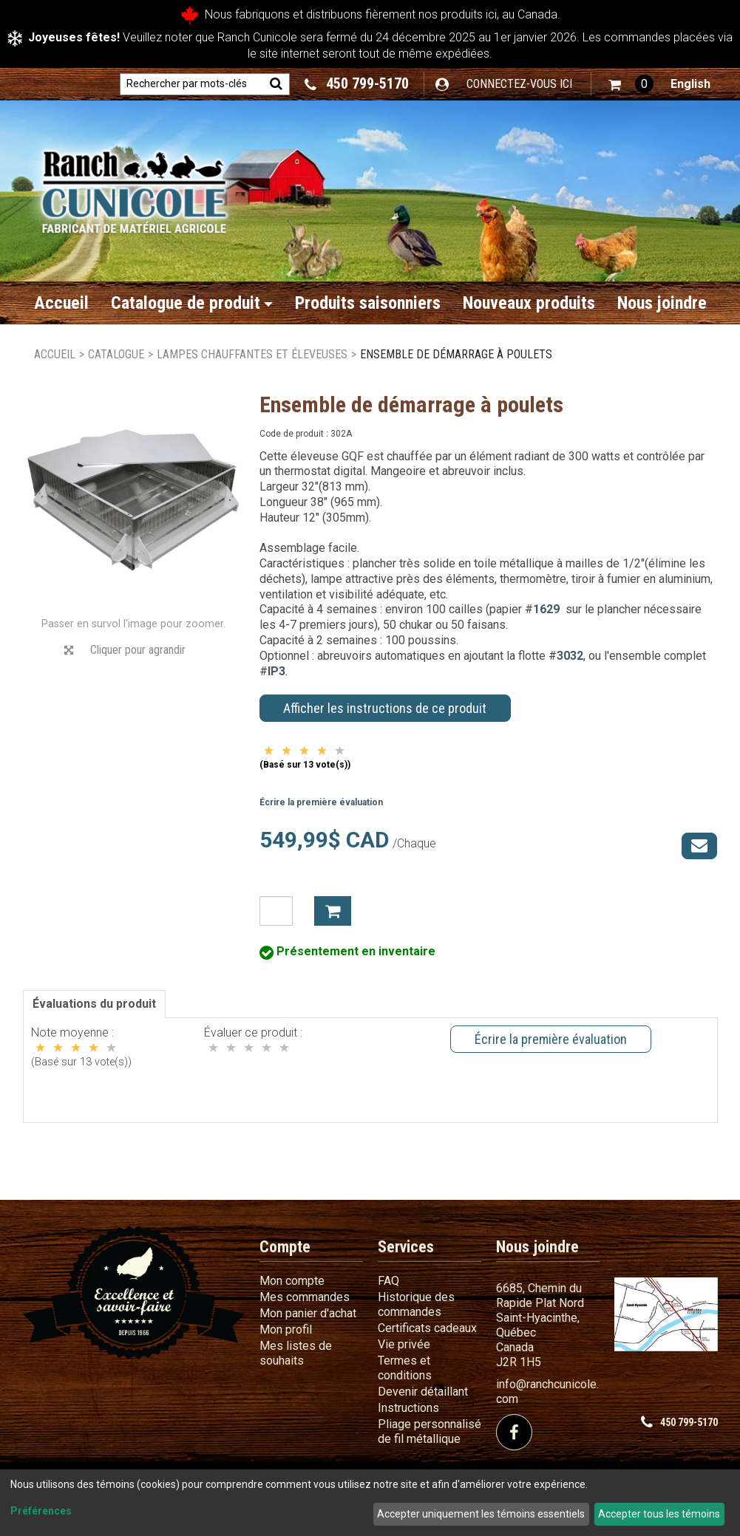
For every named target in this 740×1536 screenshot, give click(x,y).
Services (406, 1247)
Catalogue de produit (192, 303)
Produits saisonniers (368, 303)
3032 (570, 656)
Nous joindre (662, 303)
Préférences (41, 1511)
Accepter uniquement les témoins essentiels (481, 1514)
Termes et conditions (405, 1368)
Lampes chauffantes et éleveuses (252, 354)
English (690, 84)
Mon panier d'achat (307, 1313)
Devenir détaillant (423, 1392)
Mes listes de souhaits (295, 1353)
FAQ (388, 1281)
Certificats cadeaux (427, 1328)
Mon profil (285, 1329)
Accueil (61, 303)
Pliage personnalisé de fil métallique (429, 1431)
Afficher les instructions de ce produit (384, 708)
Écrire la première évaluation (321, 802)
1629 (546, 609)
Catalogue (116, 354)
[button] (631, 84)
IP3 (276, 671)
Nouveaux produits (529, 303)
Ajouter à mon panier (332, 911)
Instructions (408, 1408)
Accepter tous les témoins (659, 1514)
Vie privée (404, 1344)
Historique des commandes (416, 1304)
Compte (284, 1247)
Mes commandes (304, 1297)
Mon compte (292, 1281)
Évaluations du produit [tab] (94, 1004)
